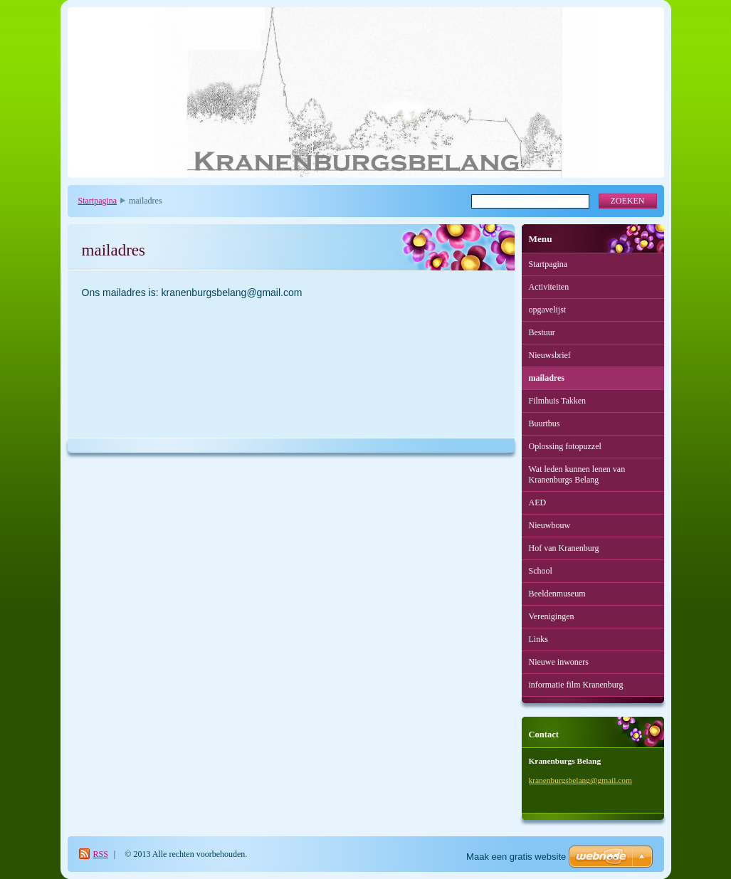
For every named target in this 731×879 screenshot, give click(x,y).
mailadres (546, 378)
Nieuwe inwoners (559, 662)
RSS (100, 854)
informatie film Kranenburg (576, 685)
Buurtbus (544, 423)
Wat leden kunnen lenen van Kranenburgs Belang (577, 474)
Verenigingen (551, 616)
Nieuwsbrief (550, 355)
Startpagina (97, 201)
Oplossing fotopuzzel (565, 446)
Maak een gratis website (516, 856)
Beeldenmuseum (557, 594)
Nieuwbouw (550, 525)
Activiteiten (549, 287)
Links (538, 639)
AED (538, 502)
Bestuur (542, 332)
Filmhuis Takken (558, 401)
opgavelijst (548, 310)
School (540, 571)
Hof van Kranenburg (564, 548)
